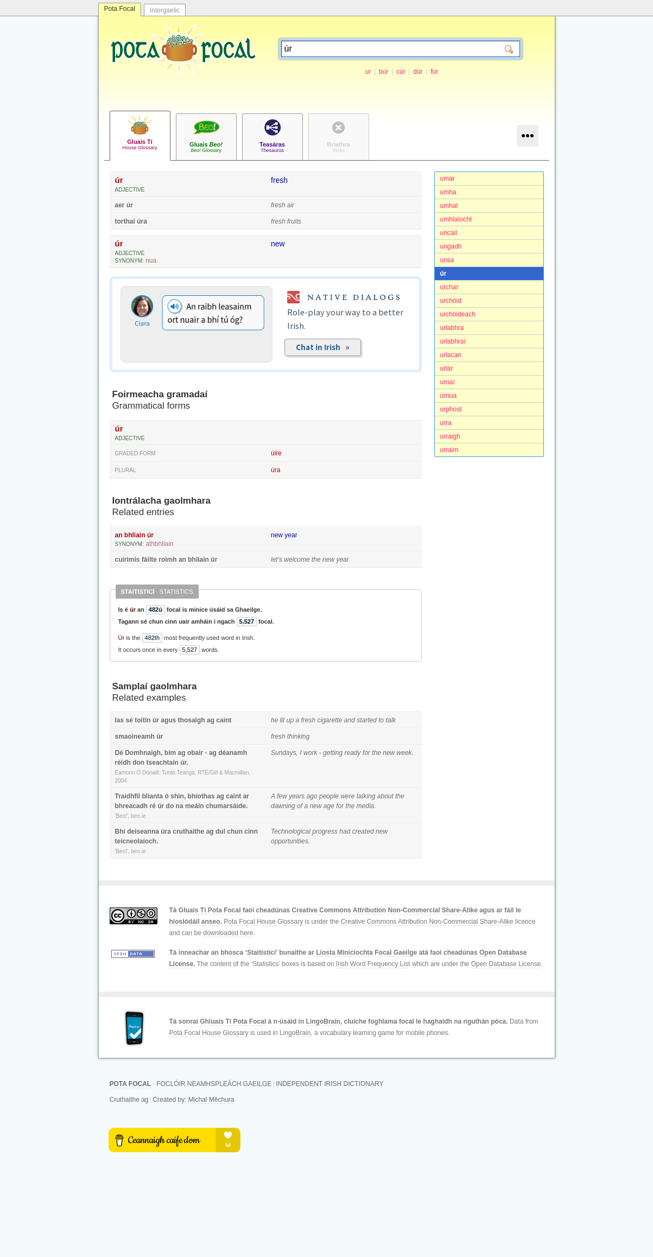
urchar (449, 287)
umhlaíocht (456, 219)
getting (333, 753)
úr (443, 273)
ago (312, 796)
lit (282, 720)
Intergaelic (165, 10)
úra (142, 221)
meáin (194, 806)
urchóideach (458, 314)
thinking (298, 736)
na (179, 806)
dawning (283, 806)
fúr (434, 71)
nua (150, 260)
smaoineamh (135, 736)
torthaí (125, 221)
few (282, 796)
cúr (400, 71)
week (404, 753)
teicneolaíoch (136, 841)
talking (366, 796)
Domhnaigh (143, 753)
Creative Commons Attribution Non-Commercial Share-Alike (385, 910)
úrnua (448, 395)
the (316, 559)
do (170, 806)
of (299, 806)
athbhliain (159, 544)
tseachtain (163, 762)
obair (195, 753)
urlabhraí (453, 341)
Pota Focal (119, 8)
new (278, 243)
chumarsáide (226, 806)
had (344, 831)
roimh (167, 559)
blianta (152, 796)
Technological (290, 831)
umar (447, 178)
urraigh (450, 436)
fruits (294, 221)
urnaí (447, 382)
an (119, 535)
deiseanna (143, 831)
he (274, 720)
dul (220, 831)
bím (170, 753)
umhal (449, 206)
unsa (447, 260)
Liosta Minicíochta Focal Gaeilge (366, 952)
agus (168, 720)
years (297, 796)
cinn (251, 831)
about (385, 796)
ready (352, 753)
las (119, 720)
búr (383, 71)
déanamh (232, 753)
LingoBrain (323, 1021)
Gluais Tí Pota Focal (210, 910)
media (366, 806)
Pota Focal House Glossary (263, 921)
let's (276, 559)
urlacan (450, 355)
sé (129, 720)
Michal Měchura (211, 1099)
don (138, 762)
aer (120, 205)
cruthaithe (188, 831)
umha (448, 192)
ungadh (451, 246)
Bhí (120, 831)
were (347, 796)
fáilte (149, 559)
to (381, 720)
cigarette (329, 720)
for (366, 753)
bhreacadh (131, 806)
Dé (119, 753)
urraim (449, 450)
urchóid (450, 300)
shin (177, 796)
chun (235, 831)
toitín (142, 720)
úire (276, 453)
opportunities (289, 841)
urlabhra (452, 328)
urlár (446, 368)
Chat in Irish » (323, 347)
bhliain (134, 535)
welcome (296, 559)
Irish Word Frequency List (373, 964)
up (290, 720)
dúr (417, 71)
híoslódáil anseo (194, 921)
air (290, 205)
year (290, 535)
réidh (123, 762)
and (349, 720)
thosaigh (191, 720)
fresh (279, 180)
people (329, 796)
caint (223, 720)
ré (153, 806)
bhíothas (201, 796)
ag (210, 720)
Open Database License (506, 964)
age (329, 806)
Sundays (283, 753)
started (367, 720)
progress (325, 831)
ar (246, 796)
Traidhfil (128, 796)
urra (446, 423)
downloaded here (228, 933)
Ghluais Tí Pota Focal (233, 1021)
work (310, 753)
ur (368, 71)
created (363, 831)
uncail (448, 233)
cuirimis (127, 559)
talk (391, 720)
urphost (451, 409)
